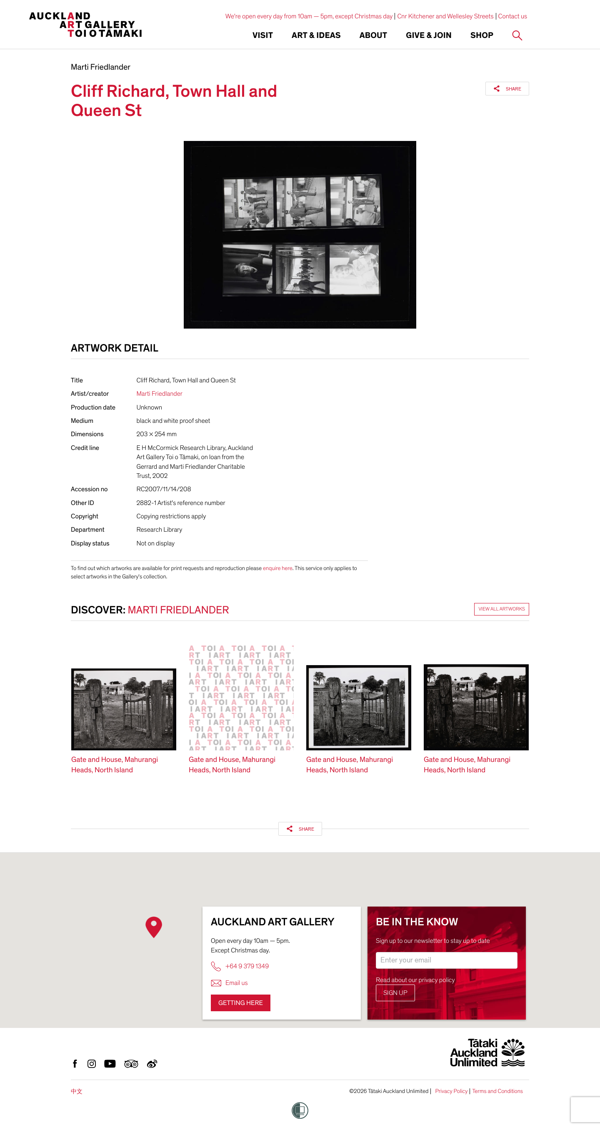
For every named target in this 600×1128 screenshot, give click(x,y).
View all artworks (501, 609)
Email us (229, 983)
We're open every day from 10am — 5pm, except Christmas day (309, 16)
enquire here (277, 568)
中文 (76, 1091)
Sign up (395, 992)
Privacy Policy (451, 1091)
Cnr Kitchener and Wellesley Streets (445, 16)
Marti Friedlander (100, 67)
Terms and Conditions (497, 1091)
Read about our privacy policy (415, 980)
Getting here (240, 1002)
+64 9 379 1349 (240, 966)
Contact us (513, 16)
